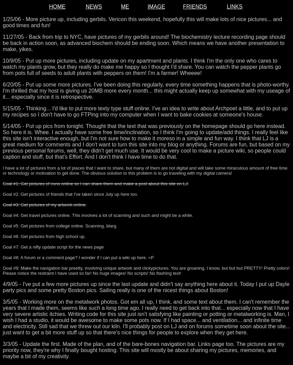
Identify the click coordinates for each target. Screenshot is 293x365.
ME (125, 7)
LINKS (234, 7)
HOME (57, 7)
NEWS (94, 7)
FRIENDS (195, 7)
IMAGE (156, 7)
